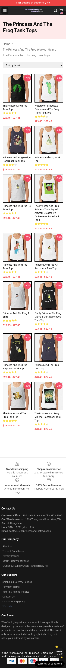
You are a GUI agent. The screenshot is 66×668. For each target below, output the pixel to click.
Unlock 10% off (59, 653)
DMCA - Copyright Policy (15, 561)
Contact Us (8, 596)
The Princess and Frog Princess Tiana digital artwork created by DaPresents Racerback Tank (46, 213)
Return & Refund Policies (15, 591)
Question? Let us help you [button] (49, 664)
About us (7, 546)
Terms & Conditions (13, 551)
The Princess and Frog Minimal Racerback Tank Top (47, 417)
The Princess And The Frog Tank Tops (26, 55)
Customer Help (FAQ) (14, 601)
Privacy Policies (10, 556)
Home (6, 44)
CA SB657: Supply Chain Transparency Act (25, 565)
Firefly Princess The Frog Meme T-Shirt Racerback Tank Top (47, 317)
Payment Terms (11, 586)
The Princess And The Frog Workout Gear (28, 49)
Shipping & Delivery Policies (17, 582)
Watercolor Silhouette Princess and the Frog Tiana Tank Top (46, 109)
